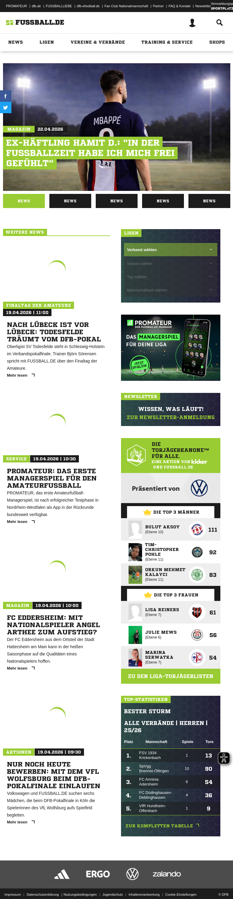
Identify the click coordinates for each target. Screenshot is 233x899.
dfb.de (36, 6)
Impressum (13, 894)
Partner (158, 6)
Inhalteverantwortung (144, 894)
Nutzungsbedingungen (80, 894)
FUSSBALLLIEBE (59, 6)
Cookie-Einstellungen (181, 894)
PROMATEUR (16, 6)
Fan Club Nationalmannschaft (126, 6)
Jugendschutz (112, 894)
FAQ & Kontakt (180, 6)
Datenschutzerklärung (42, 894)
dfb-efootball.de (88, 6)
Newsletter (203, 6)
